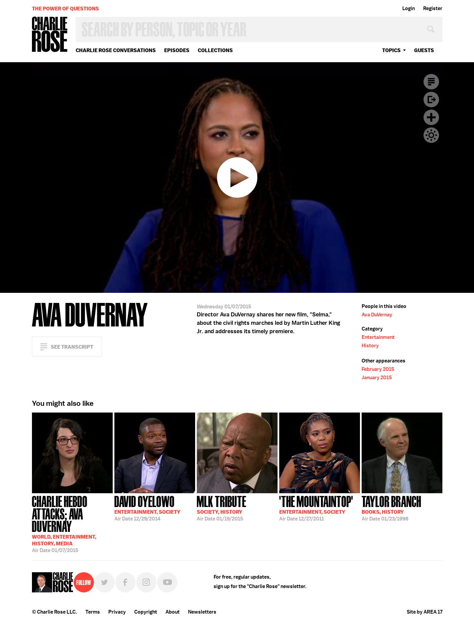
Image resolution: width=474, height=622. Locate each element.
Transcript (431, 81)
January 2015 (377, 377)
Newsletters (202, 612)
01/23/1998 (391, 507)
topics (391, 50)
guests (424, 50)
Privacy (117, 612)
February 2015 (378, 369)
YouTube (167, 582)
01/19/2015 (221, 507)
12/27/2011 (316, 507)
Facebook (125, 582)
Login (408, 8)
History (370, 345)
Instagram (146, 582)
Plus (431, 117)
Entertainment (378, 337)
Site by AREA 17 (424, 612)
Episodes (176, 50)
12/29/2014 (147, 507)
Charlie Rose (50, 34)
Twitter (105, 582)
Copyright (145, 612)
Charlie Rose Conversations (116, 50)
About (173, 612)
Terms (92, 612)
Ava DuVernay (377, 314)
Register (432, 8)
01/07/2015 (72, 523)
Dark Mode (431, 135)
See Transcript (72, 347)
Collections (215, 50)
